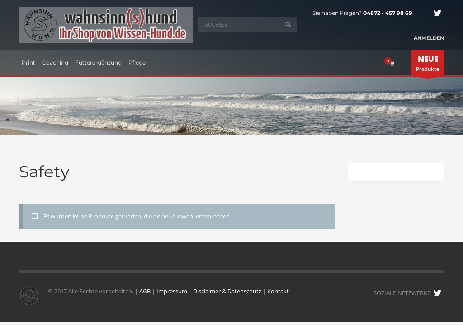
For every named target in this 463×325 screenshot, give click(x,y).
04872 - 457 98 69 (387, 12)
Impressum (171, 291)
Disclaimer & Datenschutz (227, 291)
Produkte (427, 65)
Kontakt (278, 291)
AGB (145, 291)
